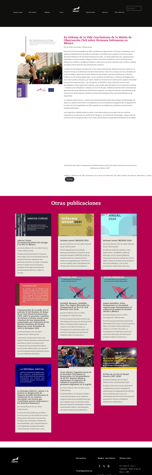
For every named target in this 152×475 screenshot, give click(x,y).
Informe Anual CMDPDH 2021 (74, 240)
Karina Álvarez (25, 248)
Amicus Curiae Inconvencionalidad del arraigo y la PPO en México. (32, 242)
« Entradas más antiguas (24, 437)
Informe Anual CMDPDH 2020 (117, 240)
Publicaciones (87, 47)
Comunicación (22, 334)
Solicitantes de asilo (121, 382)
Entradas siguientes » (129, 437)
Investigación (65, 315)
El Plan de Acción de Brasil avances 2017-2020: (116, 375)
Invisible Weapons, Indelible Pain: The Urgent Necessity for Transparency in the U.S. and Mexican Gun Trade (74, 306)
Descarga (70, 179)
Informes (77, 47)
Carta (87, 388)
